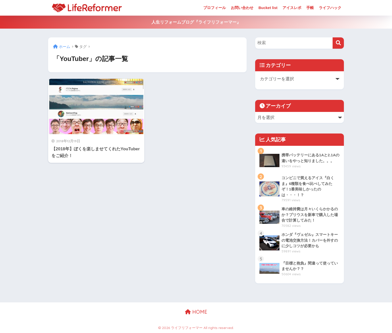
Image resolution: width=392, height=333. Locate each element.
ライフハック (330, 8)
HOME (196, 312)
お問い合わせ (242, 8)
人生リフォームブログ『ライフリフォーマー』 (196, 22)
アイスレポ (291, 8)
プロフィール (214, 8)
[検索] (338, 43)
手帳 (310, 8)
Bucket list (267, 8)
